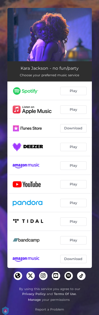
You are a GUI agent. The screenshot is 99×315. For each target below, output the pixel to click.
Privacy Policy (34, 294)
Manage (34, 300)
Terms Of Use (65, 294)
